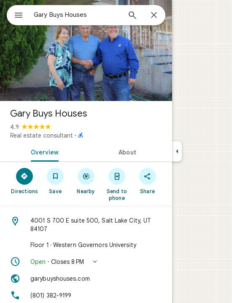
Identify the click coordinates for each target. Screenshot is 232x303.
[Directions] (24, 180)
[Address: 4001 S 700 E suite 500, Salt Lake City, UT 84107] (86, 225)
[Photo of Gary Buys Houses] (86, 50)
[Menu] (18, 16)
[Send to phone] (116, 184)
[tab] (43, 151)
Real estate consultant (41, 135)
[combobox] (77, 15)
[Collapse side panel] (177, 151)
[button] (86, 261)
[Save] (55, 180)
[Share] (147, 180)
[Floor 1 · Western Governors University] (86, 245)
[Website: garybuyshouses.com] (86, 278)
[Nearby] (86, 180)
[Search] (132, 16)
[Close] (154, 15)
